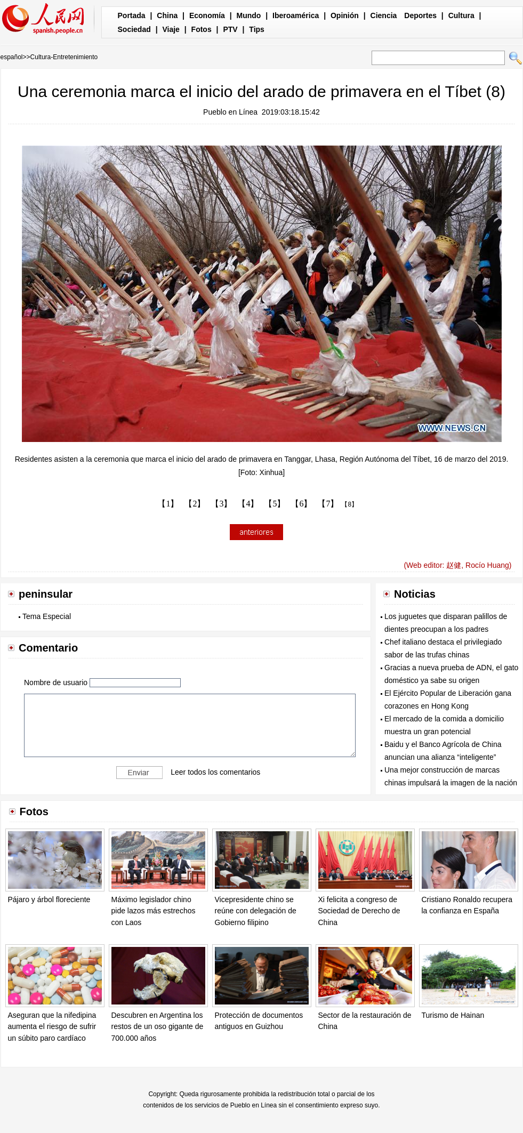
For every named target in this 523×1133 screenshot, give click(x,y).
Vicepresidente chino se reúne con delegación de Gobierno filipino (255, 911)
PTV (230, 29)
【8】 (349, 504)
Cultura (461, 15)
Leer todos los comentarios (215, 772)
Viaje (170, 29)
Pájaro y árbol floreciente (49, 899)
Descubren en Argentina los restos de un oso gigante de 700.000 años (157, 1026)
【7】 (328, 503)
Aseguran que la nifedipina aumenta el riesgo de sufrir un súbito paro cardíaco (52, 1026)
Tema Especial (46, 616)
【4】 (248, 503)
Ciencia (384, 15)
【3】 (221, 503)
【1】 (168, 503)
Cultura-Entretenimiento (64, 57)
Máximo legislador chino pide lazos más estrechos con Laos (153, 911)
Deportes (420, 15)
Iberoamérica (295, 15)
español (12, 57)
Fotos (201, 29)
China (167, 15)
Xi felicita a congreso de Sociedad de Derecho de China (359, 911)
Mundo (249, 15)
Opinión (345, 15)
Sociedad (134, 29)
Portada (132, 15)
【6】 (301, 503)
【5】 (274, 503)
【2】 (194, 503)
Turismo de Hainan (453, 1015)
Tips (256, 29)
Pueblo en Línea (230, 112)
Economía (207, 15)
